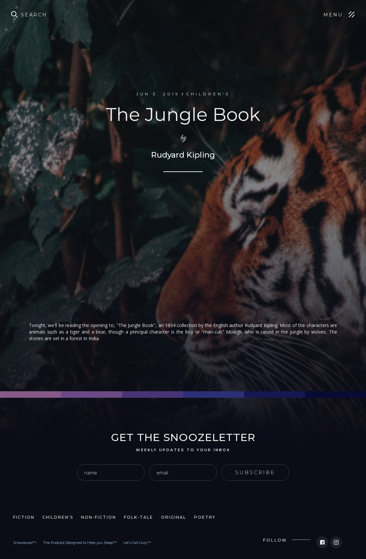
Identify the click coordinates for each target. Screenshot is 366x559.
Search (34, 15)
